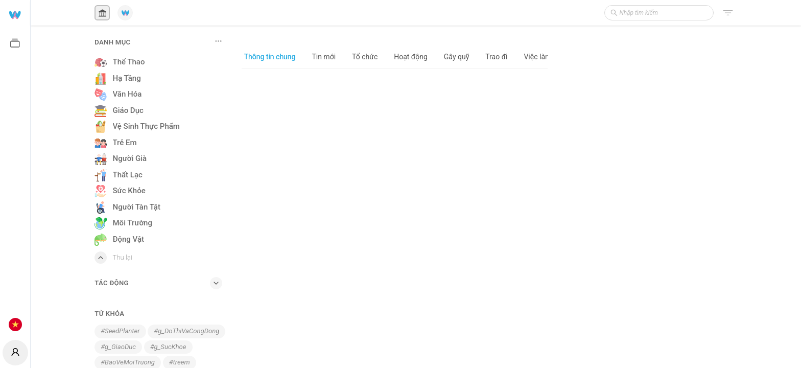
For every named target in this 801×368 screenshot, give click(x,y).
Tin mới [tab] (324, 57)
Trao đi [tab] (496, 57)
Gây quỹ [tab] (456, 57)
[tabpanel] (395, 218)
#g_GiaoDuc (118, 347)
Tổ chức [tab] (365, 57)
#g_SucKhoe (168, 347)
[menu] (15, 168)
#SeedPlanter (120, 331)
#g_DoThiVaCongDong (186, 331)
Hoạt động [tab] (411, 57)
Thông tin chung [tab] (270, 57)
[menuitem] (15, 14)
